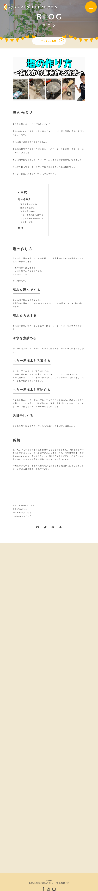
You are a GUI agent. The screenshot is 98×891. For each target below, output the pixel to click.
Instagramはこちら (22, 516)
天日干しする (26, 222)
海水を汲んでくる (28, 204)
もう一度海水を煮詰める (31, 219)
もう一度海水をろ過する (31, 215)
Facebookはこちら (22, 513)
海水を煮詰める (27, 211)
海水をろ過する (27, 208)
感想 (20, 228)
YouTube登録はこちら (23, 505)
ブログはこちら (20, 509)
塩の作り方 (24, 199)
